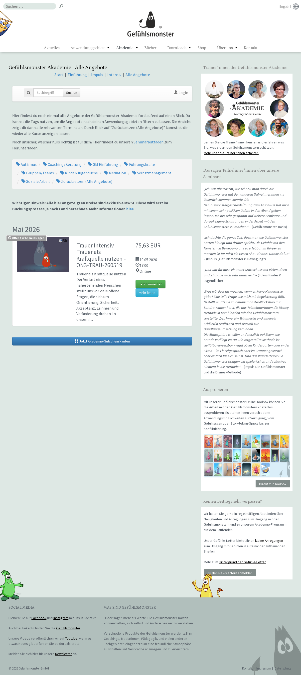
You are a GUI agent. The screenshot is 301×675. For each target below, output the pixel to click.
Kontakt (250, 48)
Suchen (71, 92)
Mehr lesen (147, 292)
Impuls (97, 74)
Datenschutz (283, 668)
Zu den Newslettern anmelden (230, 573)
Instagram (60, 618)
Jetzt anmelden (150, 284)
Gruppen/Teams (37, 172)
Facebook (38, 618)
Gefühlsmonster (151, 23)
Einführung (78, 74)
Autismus (26, 164)
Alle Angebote (138, 74)
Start (58, 74)
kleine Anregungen (269, 540)
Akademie (124, 48)
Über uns (225, 48)
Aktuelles (52, 48)
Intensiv (114, 74)
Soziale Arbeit (35, 181)
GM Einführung (103, 164)
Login (181, 92)
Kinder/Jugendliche (79, 172)
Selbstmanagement (151, 172)
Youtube (71, 638)
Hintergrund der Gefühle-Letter (242, 562)
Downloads (176, 48)
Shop (201, 48)
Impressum (263, 668)
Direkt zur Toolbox (272, 484)
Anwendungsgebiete (88, 48)
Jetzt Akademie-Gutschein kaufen (102, 341)
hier (129, 208)
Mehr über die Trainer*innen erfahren (231, 153)
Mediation (115, 172)
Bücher (150, 48)
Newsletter (63, 654)
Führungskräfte (139, 164)
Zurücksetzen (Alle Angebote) (84, 181)
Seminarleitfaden (148, 141)
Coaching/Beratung (62, 164)
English (284, 6)
